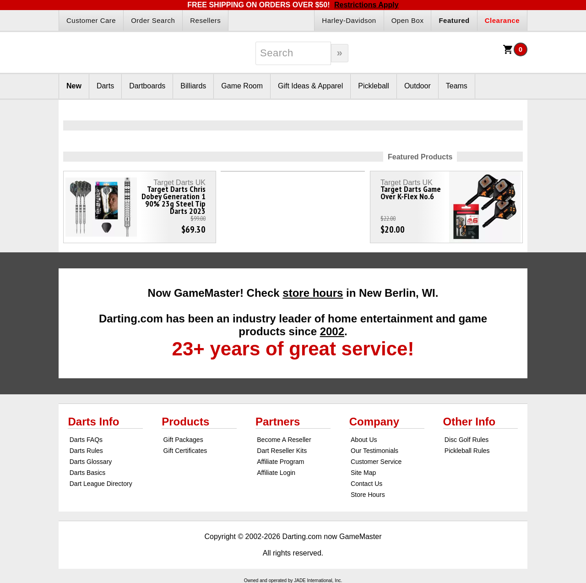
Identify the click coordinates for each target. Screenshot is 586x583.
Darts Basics (88, 472)
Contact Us (366, 483)
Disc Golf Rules (466, 439)
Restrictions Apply (366, 5)
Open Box (407, 20)
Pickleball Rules (467, 450)
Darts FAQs (86, 439)
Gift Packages (183, 439)
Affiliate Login (276, 472)
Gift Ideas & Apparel (310, 86)
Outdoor (417, 86)
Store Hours (368, 494)
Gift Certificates (185, 450)
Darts (105, 86)
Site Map (363, 472)
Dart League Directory (101, 483)
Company (374, 421)
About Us (364, 439)
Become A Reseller (284, 439)
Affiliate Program (280, 461)
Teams (456, 86)
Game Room (242, 86)
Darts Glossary (91, 461)
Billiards (193, 86)
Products (185, 421)
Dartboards (147, 86)
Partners (277, 421)
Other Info (469, 421)
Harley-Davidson (349, 20)
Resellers (205, 20)
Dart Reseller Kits (282, 450)
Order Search (153, 20)
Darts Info (93, 421)
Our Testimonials (374, 450)
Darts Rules (86, 450)
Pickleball (373, 86)
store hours (312, 293)
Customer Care (91, 20)
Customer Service (376, 461)
